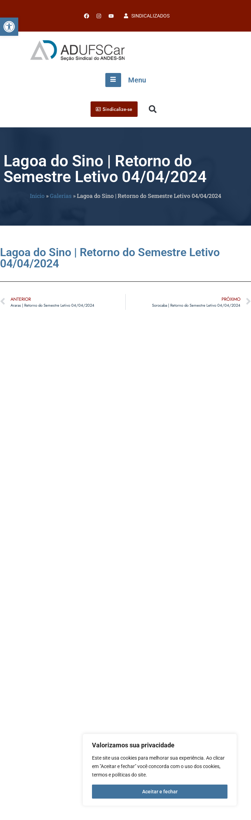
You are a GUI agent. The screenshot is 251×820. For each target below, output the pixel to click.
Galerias (61, 195)
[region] (159, 770)
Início (37, 195)
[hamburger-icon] (113, 80)
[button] (9, 27)
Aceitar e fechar (160, 791)
